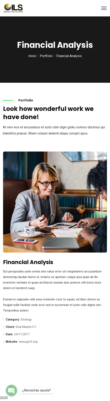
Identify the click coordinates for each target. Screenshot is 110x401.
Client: (10, 327)
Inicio (32, 56)
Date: (9, 334)
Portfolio (46, 56)
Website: (12, 342)
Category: (13, 319)
